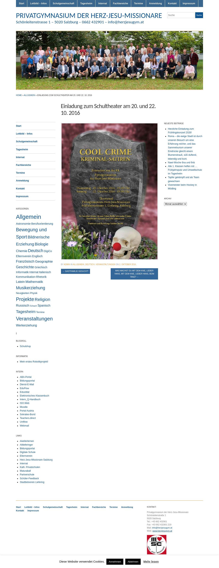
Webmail (24, 425)
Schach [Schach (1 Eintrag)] (33, 306)
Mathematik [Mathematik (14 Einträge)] (34, 282)
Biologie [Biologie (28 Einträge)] (41, 244)
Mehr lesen (151, 561)
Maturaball (25, 471)
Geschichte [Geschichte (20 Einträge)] (25, 267)
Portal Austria (27, 410)
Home (19, 95)
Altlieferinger (26, 444)
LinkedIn (201, 23)
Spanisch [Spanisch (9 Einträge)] (44, 305)
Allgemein (29, 95)
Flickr (192, 23)
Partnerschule (27, 474)
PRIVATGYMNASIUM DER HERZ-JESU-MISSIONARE (89, 15)
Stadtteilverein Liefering (32, 482)
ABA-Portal (25, 377)
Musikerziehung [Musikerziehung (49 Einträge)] (30, 288)
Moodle (23, 407)
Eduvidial (24, 392)
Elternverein (26, 456)
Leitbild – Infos (38, 3)
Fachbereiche (120, 3)
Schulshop (25, 346)
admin (67, 264)
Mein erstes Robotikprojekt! (34, 361)
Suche (199, 15)
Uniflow (23, 421)
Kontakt (172, 3)
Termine (138, 3)
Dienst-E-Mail (27, 384)
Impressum (189, 3)
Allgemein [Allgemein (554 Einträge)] (28, 217)
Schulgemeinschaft (63, 3)
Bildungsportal (27, 380)
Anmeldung (155, 3)
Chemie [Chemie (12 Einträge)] (21, 251)
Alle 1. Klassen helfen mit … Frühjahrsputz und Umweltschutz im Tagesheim (185, 170)
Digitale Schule (27, 452)
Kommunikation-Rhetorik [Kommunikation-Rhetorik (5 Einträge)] (31, 276)
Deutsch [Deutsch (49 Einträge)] (35, 250)
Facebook (196, 23)
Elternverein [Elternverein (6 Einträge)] (23, 256)
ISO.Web (24, 403)
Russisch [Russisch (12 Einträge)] (22, 305)
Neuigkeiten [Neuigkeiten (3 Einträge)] (22, 293)
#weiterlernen (27, 441)
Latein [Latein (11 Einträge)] (20, 282)
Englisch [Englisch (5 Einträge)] (37, 256)
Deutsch (89, 264)
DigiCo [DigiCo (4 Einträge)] (48, 251)
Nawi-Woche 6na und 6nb (181, 162)
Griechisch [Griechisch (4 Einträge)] (41, 267)
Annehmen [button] (115, 561)
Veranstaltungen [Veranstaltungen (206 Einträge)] (34, 319)
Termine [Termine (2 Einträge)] (40, 312)
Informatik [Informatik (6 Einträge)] (22, 272)
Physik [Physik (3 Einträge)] (33, 293)
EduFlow (24, 388)
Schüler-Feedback (29, 478)
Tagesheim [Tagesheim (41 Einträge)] (25, 311)
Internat (102, 3)
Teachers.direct (28, 418)
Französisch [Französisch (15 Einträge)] (25, 261)
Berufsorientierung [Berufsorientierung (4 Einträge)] (42, 223)
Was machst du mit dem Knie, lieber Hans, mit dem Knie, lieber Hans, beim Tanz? (134, 274)
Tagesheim (86, 3)
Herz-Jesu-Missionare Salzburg (36, 459)
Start (21, 3)
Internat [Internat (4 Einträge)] (34, 272)
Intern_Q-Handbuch (30, 399)
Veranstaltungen (105, 264)
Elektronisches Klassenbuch (34, 395)
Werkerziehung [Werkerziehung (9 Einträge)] (26, 325)
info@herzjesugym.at (162, 528)
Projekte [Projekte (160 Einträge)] (25, 299)
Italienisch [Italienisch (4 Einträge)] (45, 272)
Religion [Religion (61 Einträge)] (42, 299)
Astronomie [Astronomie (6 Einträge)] (23, 223)
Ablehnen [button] (133, 561)
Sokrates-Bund (27, 414)
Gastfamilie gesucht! (75, 271)
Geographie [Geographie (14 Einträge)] (44, 261)
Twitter (187, 23)
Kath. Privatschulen (30, 467)
